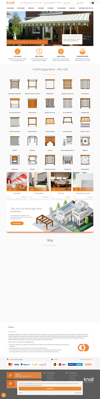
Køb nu (87, 38)
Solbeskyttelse (39, 193)
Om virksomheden (73, 375)
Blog (50, 240)
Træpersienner (32, 112)
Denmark (93, 1)
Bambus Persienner (50, 112)
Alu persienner (50, 380)
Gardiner (41, 8)
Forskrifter (71, 377)
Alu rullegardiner (67, 112)
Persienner (10, 8)
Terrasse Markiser (50, 131)
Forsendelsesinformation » (86, 359)
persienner (21, 8)
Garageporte (67, 169)
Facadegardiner (85, 112)
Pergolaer (32, 150)
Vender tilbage (72, 380)
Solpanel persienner (50, 169)
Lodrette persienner (14, 131)
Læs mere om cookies (36, 385)
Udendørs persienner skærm (32, 93)
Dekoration (16, 193)
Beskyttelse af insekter (83, 193)
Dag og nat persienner (68, 93)
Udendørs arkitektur (86, 8)
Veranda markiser (67, 131)
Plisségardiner (85, 93)
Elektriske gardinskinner (67, 150)
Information (88, 36)
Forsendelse (72, 378)
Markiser (31, 8)
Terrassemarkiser (72, 36)
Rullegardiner (50, 93)
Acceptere (50, 388)
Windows (72, 8)
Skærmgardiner (85, 169)
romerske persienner (14, 112)
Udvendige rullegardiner (14, 93)
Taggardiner (61, 8)
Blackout (61, 193)
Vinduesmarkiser (32, 131)
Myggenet (51, 8)
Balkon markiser (85, 131)
